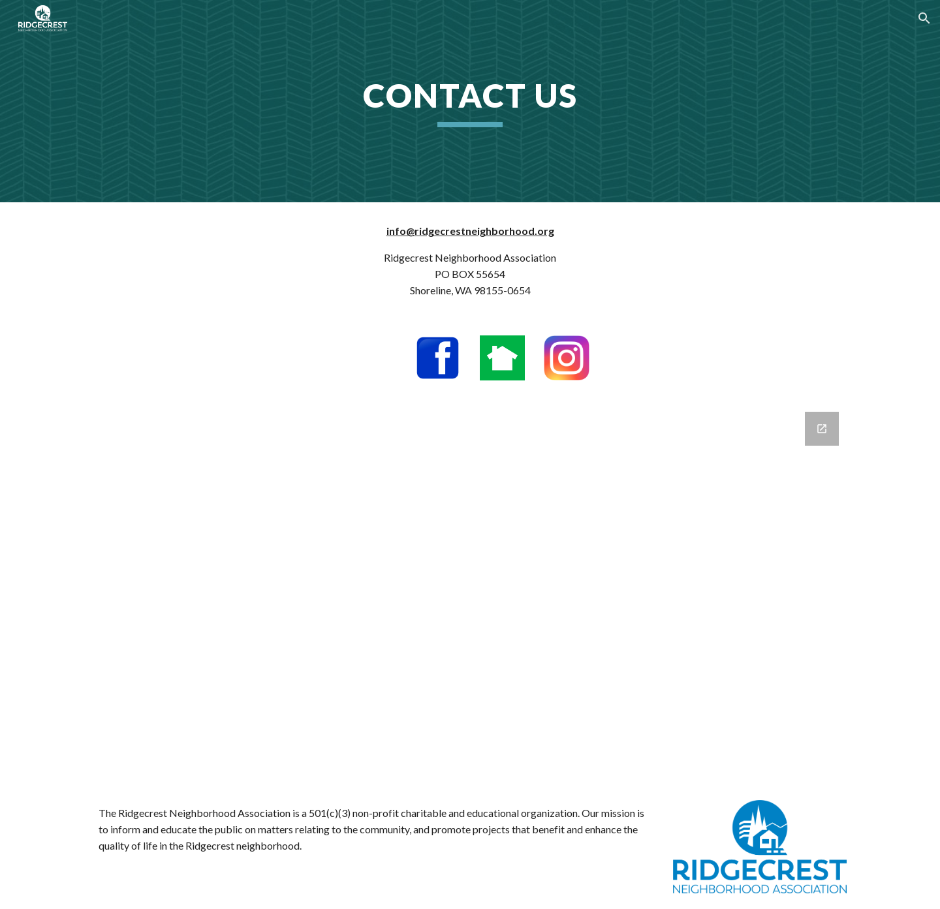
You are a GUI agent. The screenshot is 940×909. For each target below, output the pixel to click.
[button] (924, 18)
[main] (470, 101)
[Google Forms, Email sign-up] (470, 590)
